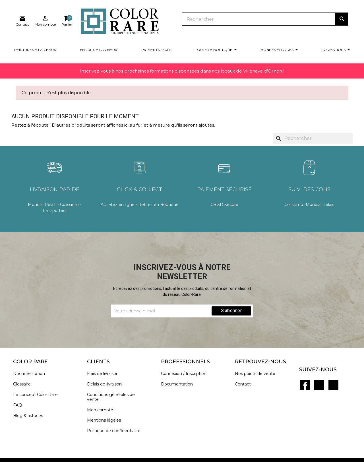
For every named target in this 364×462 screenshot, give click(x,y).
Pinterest (318, 377)
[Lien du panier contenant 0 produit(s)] (343, 21)
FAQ (20, 404)
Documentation (31, 373)
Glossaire (24, 383)
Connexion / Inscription (186, 373)
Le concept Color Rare (38, 393)
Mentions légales (106, 419)
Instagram (331, 377)
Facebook (306, 377)
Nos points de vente (257, 373)
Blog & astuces (31, 414)
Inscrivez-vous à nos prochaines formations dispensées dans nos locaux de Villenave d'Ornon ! (182, 73)
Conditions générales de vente (113, 396)
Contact (245, 383)
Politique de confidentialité (116, 430)
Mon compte (103, 409)
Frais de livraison (105, 373)
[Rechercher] (196, 19)
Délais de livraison (107, 383)
